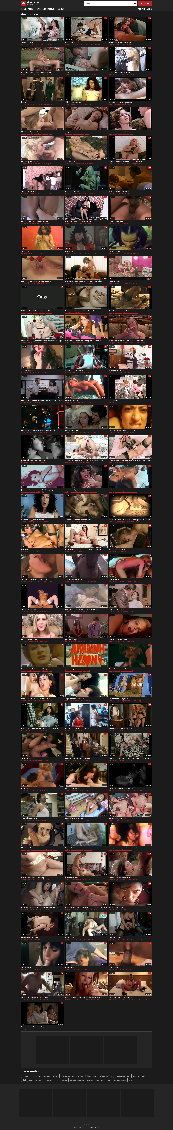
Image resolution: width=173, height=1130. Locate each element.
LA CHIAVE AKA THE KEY (73, 251)
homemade (31, 223)
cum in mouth (122, 880)
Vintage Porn (69, 72)
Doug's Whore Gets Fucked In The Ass (122, 430)
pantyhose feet (140, 343)
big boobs (74, 223)
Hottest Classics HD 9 (72, 430)
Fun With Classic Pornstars (118, 639)
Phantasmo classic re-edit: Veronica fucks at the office (83, 281)
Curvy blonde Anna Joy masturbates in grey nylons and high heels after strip (42, 341)
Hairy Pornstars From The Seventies (77, 728)
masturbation (46, 522)
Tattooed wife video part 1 (30, 370)
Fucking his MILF (70, 937)
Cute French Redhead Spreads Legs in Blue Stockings (83, 341)
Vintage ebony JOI (27, 251)
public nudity (78, 193)
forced (25, 1076)
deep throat (35, 134)
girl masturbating (88, 44)
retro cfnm (100, 1080)
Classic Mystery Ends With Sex (119, 669)
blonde (87, 134)
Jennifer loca (69, 967)
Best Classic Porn (115, 937)
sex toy (77, 820)
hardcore (81, 134)
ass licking (39, 283)
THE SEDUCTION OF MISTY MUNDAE (121, 728)
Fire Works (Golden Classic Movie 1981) (78, 758)
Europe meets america (29, 639)
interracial (94, 74)
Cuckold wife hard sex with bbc (119, 311)
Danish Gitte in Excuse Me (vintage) (33, 878)
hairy (111, 44)
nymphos (24, 788)
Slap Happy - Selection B (29, 162)
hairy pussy (25, 44)
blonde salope (114, 579)
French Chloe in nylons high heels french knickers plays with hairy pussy (130, 460)
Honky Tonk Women (116, 251)
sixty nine (138, 522)
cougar (79, 730)
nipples (117, 969)
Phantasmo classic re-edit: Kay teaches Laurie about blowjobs (42, 400)
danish (48, 880)
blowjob (121, 44)
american (130, 44)
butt (125, 372)
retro (23, 74)
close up (32, 283)
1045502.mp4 (113, 967)
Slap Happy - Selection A (73, 579)
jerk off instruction (85, 909)
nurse (130, 760)
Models (50, 9)
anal (116, 223)
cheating (95, 253)
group (81, 522)
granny (130, 880)
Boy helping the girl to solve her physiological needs (82, 609)
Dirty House (25, 549)
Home (23, 9)
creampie (83, 104)
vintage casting (105, 1076)
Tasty (67, 132)
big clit (133, 969)
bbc (122, 223)
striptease (78, 44)
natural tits (69, 462)
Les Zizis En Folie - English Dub (119, 699)
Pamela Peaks (70, 848)
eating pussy (43, 760)
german (35, 522)
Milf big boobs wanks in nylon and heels (78, 221)
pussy (129, 372)
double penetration (138, 790)
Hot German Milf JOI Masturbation (120, 997)
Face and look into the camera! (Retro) (34, 669)
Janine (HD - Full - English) (117, 609)
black (37, 492)
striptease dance (77, 1080)
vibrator (90, 164)
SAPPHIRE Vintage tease (117, 370)
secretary (85, 283)
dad (24, 1080)
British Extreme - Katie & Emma (119, 72)
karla (111, 490)
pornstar (35, 313)
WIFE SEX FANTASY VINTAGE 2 (119, 191)
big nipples (42, 969)
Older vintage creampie (73, 102)
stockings (39, 44)
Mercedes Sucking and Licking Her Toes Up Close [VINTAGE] (85, 997)
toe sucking (95, 999)
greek (88, 671)
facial (28, 134)
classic (41, 611)
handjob (79, 790)
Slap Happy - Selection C (29, 848)
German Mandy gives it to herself (32, 520)
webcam (86, 820)
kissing (49, 193)
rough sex (42, 134)
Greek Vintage (70, 669)
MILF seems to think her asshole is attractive (36, 281)
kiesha (23, 102)
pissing (136, 1076)
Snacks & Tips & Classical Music (119, 878)
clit (130, 1080)
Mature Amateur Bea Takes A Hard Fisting (35, 221)
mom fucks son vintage (40, 1076)
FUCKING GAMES (114, 281)
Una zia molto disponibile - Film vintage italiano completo (84, 311)
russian (64, 1080)
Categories (41, 9)
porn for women (40, 104)
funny (125, 134)
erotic (129, 193)
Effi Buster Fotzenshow (117, 549)
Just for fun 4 (113, 400)
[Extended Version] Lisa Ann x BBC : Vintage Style (37, 490)
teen (130, 701)
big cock (123, 522)
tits (33, 104)
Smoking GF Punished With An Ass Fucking (35, 997)
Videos (31, 9)
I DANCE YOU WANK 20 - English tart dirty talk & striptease (40, 907)
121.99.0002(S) (70, 162)
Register (141, 9)
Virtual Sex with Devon (29, 609)
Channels (59, 9)
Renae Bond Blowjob (72, 788)
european (30, 641)
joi (43, 253)
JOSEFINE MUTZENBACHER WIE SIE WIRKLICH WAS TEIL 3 (39, 728)
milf (125, 44)
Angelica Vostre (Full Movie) (74, 699)
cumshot (28, 253)
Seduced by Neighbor (28, 191)
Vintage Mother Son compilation (120, 42)
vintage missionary (122, 1076)
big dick (41, 492)
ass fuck (76, 313)
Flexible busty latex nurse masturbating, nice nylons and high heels (130, 758)
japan (31, 1080)
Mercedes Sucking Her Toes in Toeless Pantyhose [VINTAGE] (129, 341)
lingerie (33, 253)
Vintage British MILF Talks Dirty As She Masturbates (126, 162)
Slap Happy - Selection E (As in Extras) (34, 579)
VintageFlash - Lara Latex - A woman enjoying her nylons (84, 460)
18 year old (36, 193)
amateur (128, 74)
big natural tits (140, 939)
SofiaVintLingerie (27, 42)
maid (46, 999)
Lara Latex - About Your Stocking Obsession (36, 72)
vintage (67, 44)
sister (55, 1076)
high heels (40, 74)
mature (80, 74)
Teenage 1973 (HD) (71, 490)
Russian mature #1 (71, 878)
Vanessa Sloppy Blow (116, 907)
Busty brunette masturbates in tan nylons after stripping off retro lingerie (86, 549)
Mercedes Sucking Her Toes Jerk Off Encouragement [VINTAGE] (86, 907)
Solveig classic (26, 758)
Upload (144, 3)
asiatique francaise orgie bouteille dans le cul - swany (127, 848)
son (109, 1080)
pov (42, 372)
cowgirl (46, 611)
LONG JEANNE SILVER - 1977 (118, 818)
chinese (90, 1080)
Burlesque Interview (72, 191)
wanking (34, 74)
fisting (48, 223)
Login (149, 9)
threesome (86, 74)
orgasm (124, 193)
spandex (42, 432)
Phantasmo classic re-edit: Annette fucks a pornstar (126, 132)
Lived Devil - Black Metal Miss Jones (33, 460)
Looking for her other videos (74, 818)
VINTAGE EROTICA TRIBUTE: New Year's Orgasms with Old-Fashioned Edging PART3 (130, 520)
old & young (88, 253)
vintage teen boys (43, 1080)
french (39, 641)
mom (32, 939)
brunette (30, 193)
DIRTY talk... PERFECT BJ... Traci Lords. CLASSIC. (36, 311)
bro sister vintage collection (30, 937)
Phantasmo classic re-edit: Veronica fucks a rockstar (39, 430)
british (44, 44)
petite (114, 343)
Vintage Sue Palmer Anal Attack (75, 370)
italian (71, 313)
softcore (32, 44)
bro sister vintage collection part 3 (120, 102)
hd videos (74, 74)
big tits (89, 223)
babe (127, 730)
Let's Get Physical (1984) (73, 639)
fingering (28, 74)
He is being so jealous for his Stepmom (34, 1027)
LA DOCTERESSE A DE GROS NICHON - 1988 (35, 699)
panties (49, 44)
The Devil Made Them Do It (30, 818)
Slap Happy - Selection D (29, 132)
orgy (122, 104)
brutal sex (28, 969)
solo (144, 1076)
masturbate (49, 74)
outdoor (77, 671)
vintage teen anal (68, 1076)
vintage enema (120, 1080)
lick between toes (128, 343)
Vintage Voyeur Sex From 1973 (31, 967)
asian (83, 611)
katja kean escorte (71, 400)
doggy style (118, 134)
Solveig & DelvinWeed (116, 221)
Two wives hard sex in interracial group (78, 520)
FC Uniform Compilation (73, 42)
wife (119, 104)
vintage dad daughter (87, 1076)
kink (110, 343)
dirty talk (97, 44)
